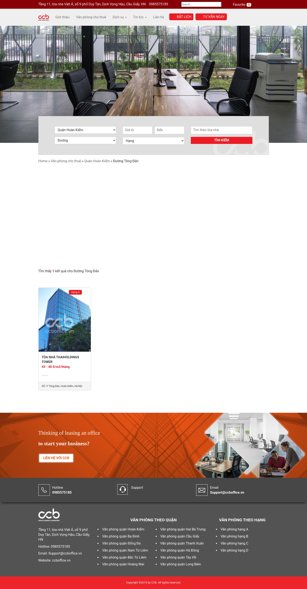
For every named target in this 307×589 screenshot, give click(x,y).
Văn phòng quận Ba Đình (120, 536)
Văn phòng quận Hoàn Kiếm (123, 529)
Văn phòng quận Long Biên (180, 564)
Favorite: (240, 5)
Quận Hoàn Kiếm (97, 161)
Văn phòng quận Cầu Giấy (179, 536)
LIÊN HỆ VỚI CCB (56, 458)
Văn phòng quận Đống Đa (121, 543)
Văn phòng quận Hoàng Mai (123, 564)
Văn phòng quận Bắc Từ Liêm (124, 557)
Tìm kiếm (221, 140)
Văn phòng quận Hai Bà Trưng (183, 529)
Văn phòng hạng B (234, 536)
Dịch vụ (120, 17)
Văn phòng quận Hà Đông (179, 550)
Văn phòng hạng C (234, 543)
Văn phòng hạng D (234, 550)
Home (43, 161)
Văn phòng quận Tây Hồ (178, 557)
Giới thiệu (62, 17)
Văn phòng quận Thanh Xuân (182, 543)
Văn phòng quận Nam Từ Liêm (125, 550)
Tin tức (140, 17)
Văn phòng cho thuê (91, 17)
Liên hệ (158, 17)
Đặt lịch (184, 17)
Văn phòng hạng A (234, 529)
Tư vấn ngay (214, 17)
